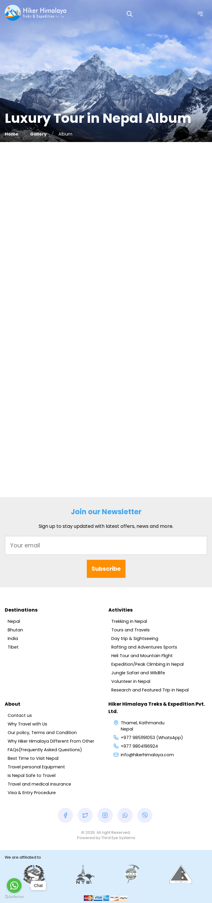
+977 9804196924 (139, 746)
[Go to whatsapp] (14, 885)
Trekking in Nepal (129, 621)
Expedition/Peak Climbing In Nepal (147, 664)
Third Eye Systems (118, 837)
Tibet (13, 647)
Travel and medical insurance (39, 784)
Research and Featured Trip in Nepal (150, 690)
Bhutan (15, 630)
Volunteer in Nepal (130, 681)
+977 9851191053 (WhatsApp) (152, 738)
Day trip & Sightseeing (134, 638)
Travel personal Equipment (36, 767)
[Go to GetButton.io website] (14, 897)
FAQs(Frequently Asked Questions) (45, 750)
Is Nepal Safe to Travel (32, 775)
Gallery (38, 134)
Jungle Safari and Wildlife (138, 673)
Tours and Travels (130, 630)
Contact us (20, 715)
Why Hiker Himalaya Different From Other (51, 741)
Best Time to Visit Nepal (33, 758)
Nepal (14, 621)
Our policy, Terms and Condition (42, 733)
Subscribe (106, 569)
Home (11, 134)
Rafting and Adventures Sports (144, 647)
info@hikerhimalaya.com (147, 755)
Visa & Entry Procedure (32, 793)
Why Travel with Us (27, 724)
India (13, 638)
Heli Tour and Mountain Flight (142, 656)
